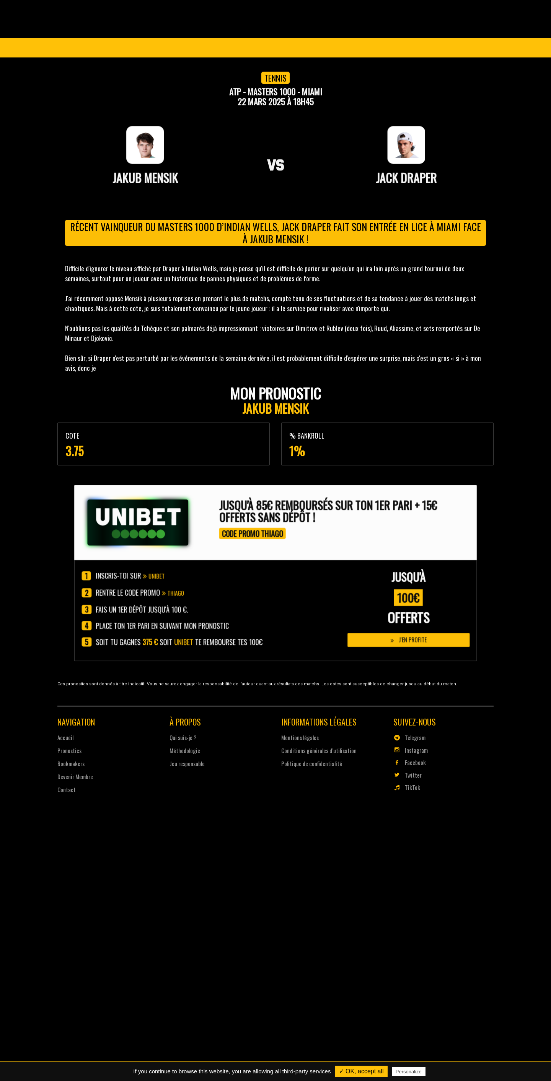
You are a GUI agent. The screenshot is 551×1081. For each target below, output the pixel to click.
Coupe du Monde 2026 (116, 48)
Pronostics (230, 48)
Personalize (409, 1071)
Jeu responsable (188, 762)
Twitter (406, 773)
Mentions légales (299, 736)
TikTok (405, 785)
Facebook (408, 761)
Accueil (68, 736)
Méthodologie (186, 749)
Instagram (409, 749)
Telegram (408, 736)
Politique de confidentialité (311, 762)
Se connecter (463, 48)
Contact (69, 788)
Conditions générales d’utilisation (318, 749)
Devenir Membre (292, 48)
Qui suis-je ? (184, 736)
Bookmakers (73, 762)
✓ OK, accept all (361, 1071)
